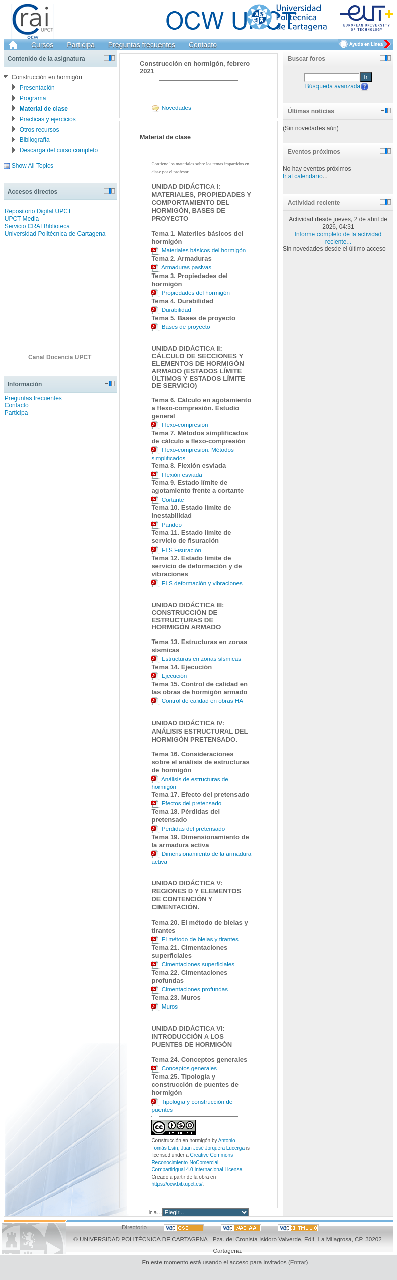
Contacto (203, 45)
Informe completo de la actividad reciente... (338, 238)
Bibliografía (35, 139)
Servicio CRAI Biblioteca (37, 226)
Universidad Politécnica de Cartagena (55, 233)
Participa (80, 45)
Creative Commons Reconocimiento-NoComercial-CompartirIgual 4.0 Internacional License (196, 1162)
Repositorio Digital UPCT (38, 211)
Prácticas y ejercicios (48, 119)
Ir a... (155, 1212)
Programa (33, 98)
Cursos (42, 45)
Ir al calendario (303, 176)
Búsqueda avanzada (332, 85)
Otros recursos (39, 129)
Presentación (37, 88)
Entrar (298, 1262)
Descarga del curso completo (59, 150)
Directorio (134, 1227)
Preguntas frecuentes (141, 45)
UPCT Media (22, 218)
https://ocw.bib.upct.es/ (176, 1184)
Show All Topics (32, 165)
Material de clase (44, 108)
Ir (365, 77)
